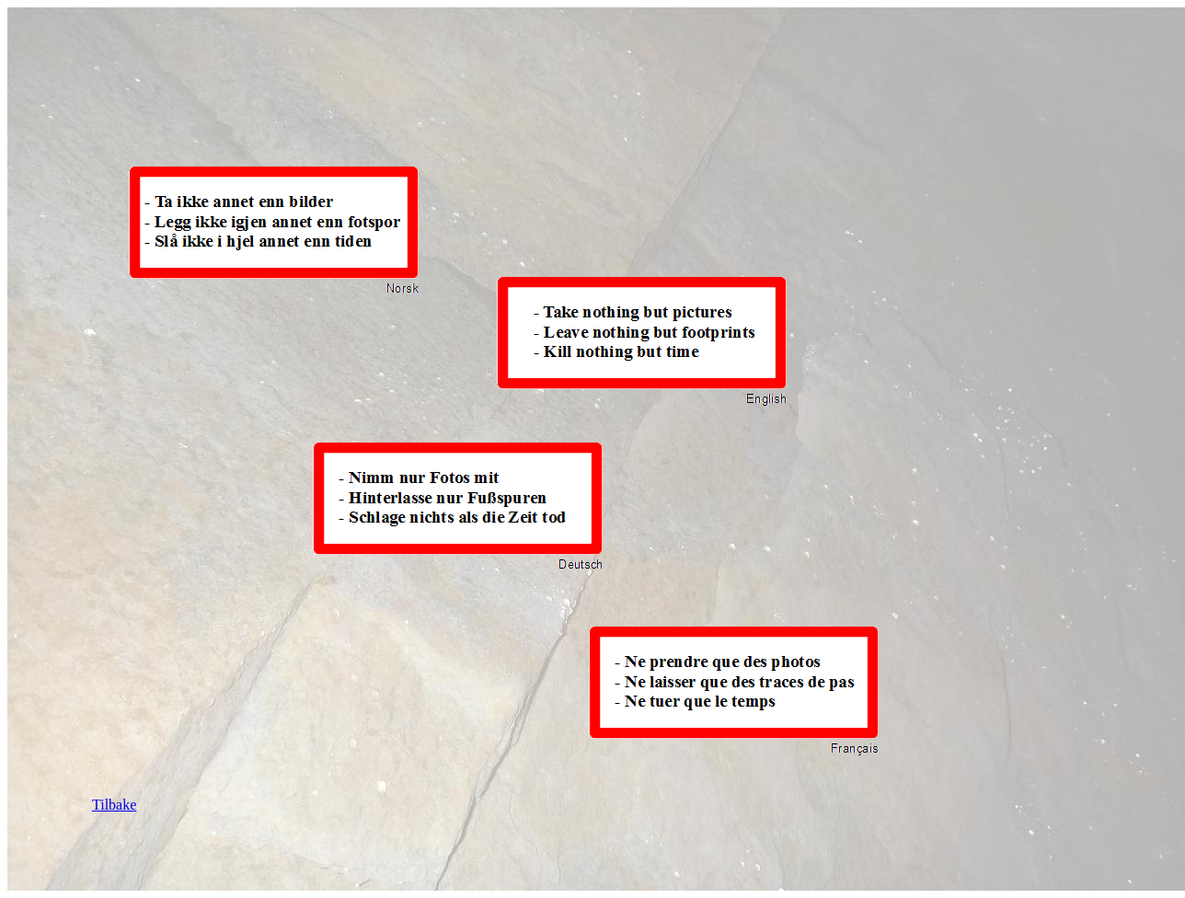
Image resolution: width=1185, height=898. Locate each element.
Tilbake (114, 804)
